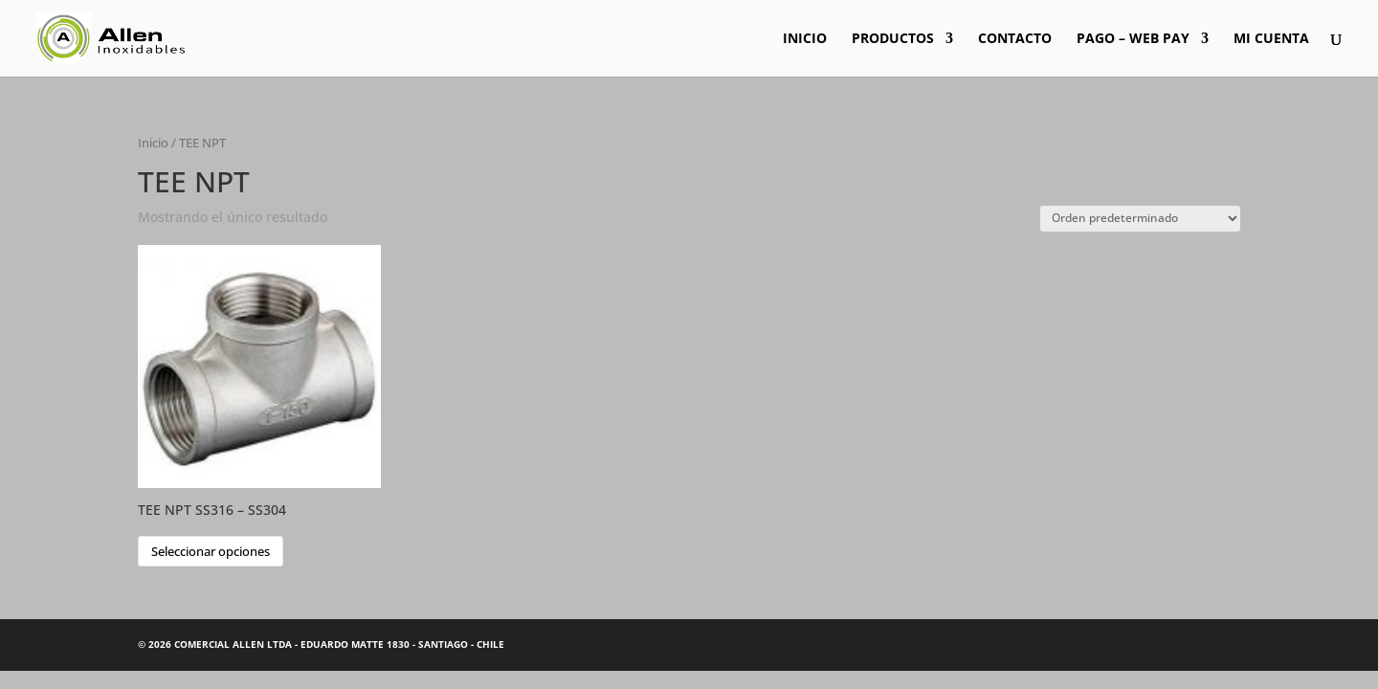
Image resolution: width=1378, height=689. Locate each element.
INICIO (805, 39)
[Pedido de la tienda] (1140, 219)
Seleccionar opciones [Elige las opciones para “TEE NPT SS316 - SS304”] (210, 551)
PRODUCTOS (893, 39)
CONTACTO (1015, 39)
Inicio (153, 142)
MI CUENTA (1271, 39)
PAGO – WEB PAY (1133, 39)
